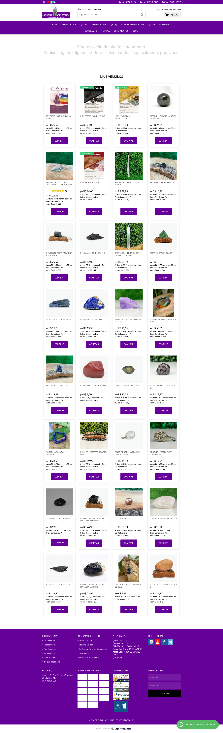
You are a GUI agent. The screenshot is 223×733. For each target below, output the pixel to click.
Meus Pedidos (175, 9)
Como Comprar (86, 640)
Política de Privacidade (89, 657)
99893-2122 (151, 2)
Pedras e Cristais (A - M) (74, 24)
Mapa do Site (49, 653)
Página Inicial (49, 644)
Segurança (84, 653)
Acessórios (165, 24)
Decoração (91, 31)
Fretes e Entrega (86, 644)
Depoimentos (162, 9)
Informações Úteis (89, 636)
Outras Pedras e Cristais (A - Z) (138, 24)
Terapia (105, 31)
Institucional (50, 636)
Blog (135, 31)
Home (54, 24)
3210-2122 (129, 2)
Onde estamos (50, 657)
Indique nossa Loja (52, 661)
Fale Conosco (50, 649)
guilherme (117, 657)
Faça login (97, 9)
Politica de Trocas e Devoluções (93, 649)
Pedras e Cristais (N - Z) (104, 24)
